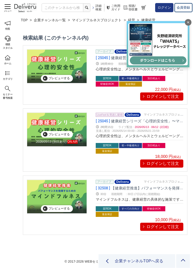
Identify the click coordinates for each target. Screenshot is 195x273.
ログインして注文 (163, 96)
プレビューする (56, 78)
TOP (24, 20)
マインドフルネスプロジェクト (97, 20)
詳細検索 (97, 7)
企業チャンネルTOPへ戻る (139, 261)
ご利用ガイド (113, 7)
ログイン (164, 7)
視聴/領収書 (130, 7)
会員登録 (183, 7)
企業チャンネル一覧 (50, 20)
